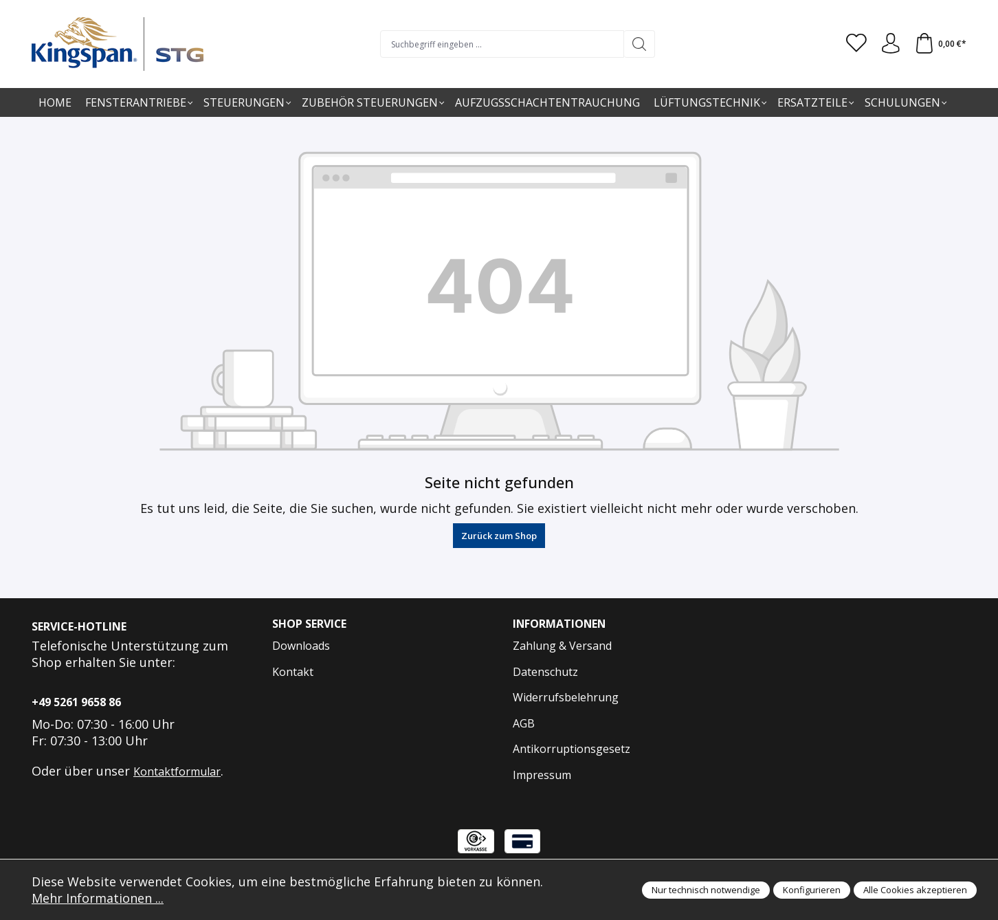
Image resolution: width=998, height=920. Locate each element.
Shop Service (309, 624)
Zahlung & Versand (562, 645)
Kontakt (292, 671)
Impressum (542, 774)
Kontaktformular (177, 771)
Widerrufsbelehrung (566, 697)
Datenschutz (545, 671)
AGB (524, 723)
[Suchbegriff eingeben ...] (502, 44)
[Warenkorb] (940, 44)
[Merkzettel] (855, 44)
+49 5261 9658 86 (76, 702)
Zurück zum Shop (499, 535)
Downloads (301, 645)
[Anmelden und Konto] (890, 44)
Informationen (560, 624)
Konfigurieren (812, 890)
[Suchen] (639, 44)
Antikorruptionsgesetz (571, 748)
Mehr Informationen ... (98, 898)
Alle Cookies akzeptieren (915, 890)
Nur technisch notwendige (706, 890)
